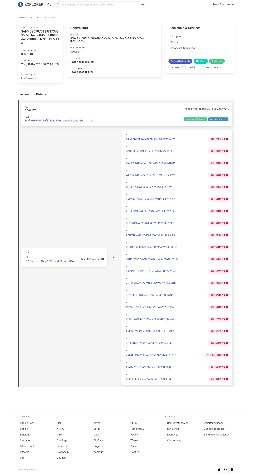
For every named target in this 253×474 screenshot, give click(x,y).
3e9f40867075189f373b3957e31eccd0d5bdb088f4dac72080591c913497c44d (55, 120)
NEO (59, 434)
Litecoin (24, 452)
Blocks (174, 42)
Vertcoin (135, 434)
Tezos (97, 423)
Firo (22, 457)
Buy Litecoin (217, 61)
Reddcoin (62, 446)
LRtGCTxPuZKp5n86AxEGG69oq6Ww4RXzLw (151, 247)
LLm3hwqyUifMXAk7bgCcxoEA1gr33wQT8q (150, 162)
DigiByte (98, 440)
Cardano (25, 440)
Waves (134, 440)
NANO (60, 428)
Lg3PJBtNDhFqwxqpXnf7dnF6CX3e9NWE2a (150, 138)
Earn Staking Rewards (180, 61)
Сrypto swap (174, 440)
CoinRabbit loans (213, 423)
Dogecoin (99, 446)
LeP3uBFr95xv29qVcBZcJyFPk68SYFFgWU (149, 187)
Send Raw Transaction (216, 434)
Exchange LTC (177, 67)
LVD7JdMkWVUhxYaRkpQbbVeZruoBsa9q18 (150, 283)
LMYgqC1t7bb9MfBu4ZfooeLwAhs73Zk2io (149, 307)
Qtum (133, 423)
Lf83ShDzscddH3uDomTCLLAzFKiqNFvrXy (149, 331)
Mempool (175, 36)
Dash (96, 434)
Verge (97, 428)
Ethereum (25, 434)
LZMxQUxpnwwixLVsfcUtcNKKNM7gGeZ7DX (150, 355)
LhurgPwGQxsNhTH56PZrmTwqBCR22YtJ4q (150, 271)
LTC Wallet (200, 61)
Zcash (133, 446)
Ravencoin (63, 452)
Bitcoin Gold (27, 446)
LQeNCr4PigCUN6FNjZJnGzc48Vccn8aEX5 (149, 151)
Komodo (98, 452)
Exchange (172, 434)
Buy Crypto (173, 428)
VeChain (61, 457)
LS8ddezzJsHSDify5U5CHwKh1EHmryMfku (50, 261)
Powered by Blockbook (28, 469)
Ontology (62, 440)
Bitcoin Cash (27, 423)
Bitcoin (24, 428)
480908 (74, 51)
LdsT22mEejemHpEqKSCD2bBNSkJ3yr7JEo (150, 199)
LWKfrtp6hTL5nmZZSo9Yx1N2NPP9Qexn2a (150, 175)
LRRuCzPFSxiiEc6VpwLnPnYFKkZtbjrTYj (148, 379)
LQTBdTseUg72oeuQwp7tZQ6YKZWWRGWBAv (151, 259)
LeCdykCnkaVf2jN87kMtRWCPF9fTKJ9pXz (149, 223)
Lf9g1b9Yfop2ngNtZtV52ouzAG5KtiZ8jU (148, 367)
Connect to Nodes (214, 428)
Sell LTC (192, 67)
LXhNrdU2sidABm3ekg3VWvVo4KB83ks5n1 (150, 235)
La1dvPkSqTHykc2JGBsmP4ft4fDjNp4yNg (149, 295)
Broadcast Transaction (183, 48)
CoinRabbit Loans (210, 67)
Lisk (59, 423)
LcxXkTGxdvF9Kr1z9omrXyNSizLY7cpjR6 (148, 343)
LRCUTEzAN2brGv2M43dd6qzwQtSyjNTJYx (149, 319)
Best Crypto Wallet (177, 423)
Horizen (134, 452)
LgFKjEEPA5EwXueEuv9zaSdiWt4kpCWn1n (149, 211)
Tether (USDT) (138, 428)
